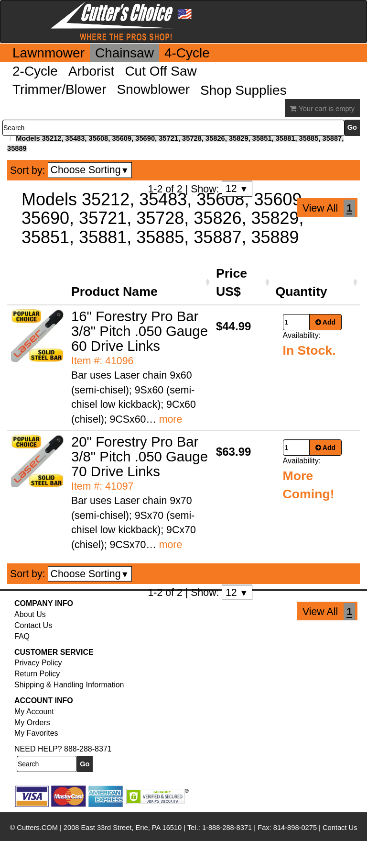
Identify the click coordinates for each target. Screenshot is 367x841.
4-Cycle (187, 52)
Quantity (301, 291)
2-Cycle (35, 71)
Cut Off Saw (160, 71)
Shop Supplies (243, 90)
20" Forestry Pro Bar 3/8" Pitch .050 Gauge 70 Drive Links (139, 456)
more (171, 419)
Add (325, 322)
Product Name (114, 291)
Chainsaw (124, 52)
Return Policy (37, 674)
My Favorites (36, 733)
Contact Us (33, 625)
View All (320, 208)
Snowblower (153, 89)
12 (237, 188)
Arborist (91, 71)
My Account (34, 711)
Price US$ (231, 282)
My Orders (32, 722)
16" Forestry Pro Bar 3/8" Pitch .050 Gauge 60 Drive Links (139, 331)
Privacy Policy (38, 663)
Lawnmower (48, 52)
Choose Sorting (90, 170)
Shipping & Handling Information (69, 685)
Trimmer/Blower (59, 89)
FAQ (22, 636)
